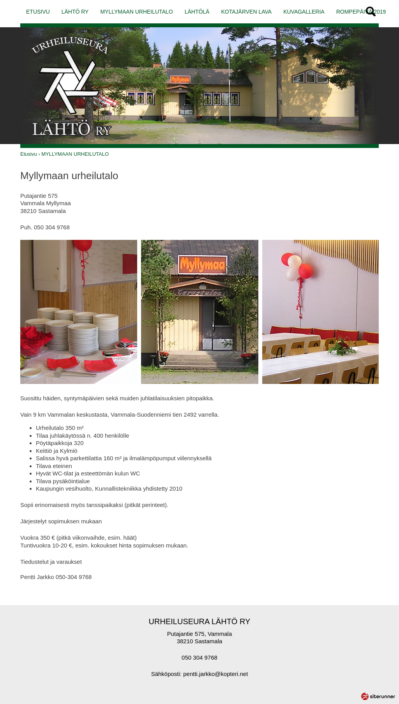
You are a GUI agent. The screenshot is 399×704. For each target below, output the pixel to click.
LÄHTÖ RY (75, 12)
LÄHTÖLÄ (197, 12)
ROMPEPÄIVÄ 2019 (361, 12)
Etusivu (28, 154)
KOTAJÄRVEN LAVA (246, 12)
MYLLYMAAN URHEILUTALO (136, 12)
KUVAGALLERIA (304, 12)
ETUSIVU (38, 12)
